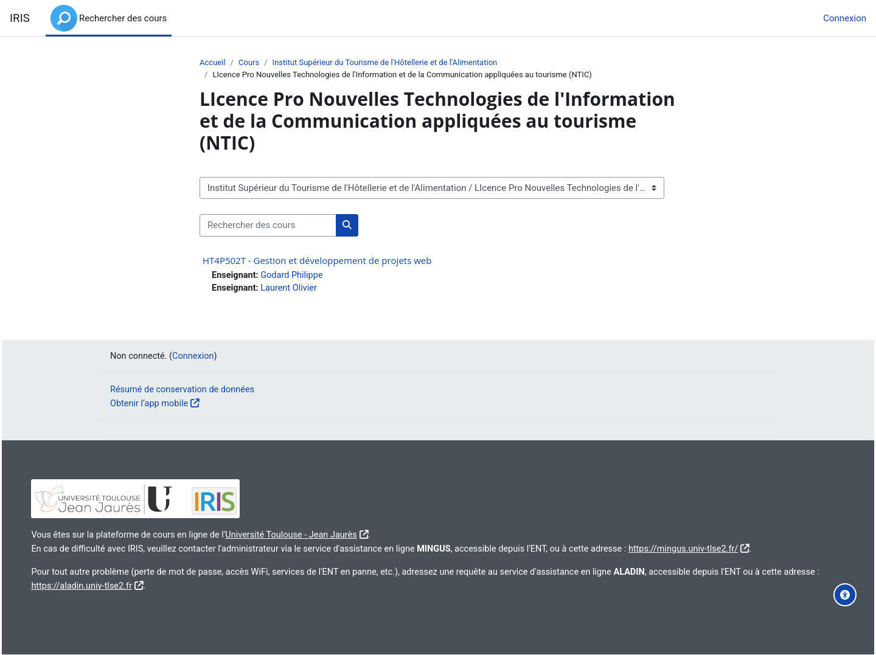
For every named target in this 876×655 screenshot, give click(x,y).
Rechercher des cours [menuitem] (123, 18)
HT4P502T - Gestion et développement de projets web (317, 261)
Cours (250, 63)
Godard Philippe (294, 276)
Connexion (844, 18)
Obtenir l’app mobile (150, 402)
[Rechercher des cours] (268, 226)
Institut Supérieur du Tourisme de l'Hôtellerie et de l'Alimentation (390, 63)
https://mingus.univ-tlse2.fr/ (733, 547)
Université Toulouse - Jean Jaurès (327, 534)
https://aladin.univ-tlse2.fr (174, 585)
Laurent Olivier (291, 289)
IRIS (20, 18)
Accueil (213, 63)
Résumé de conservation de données (185, 389)
